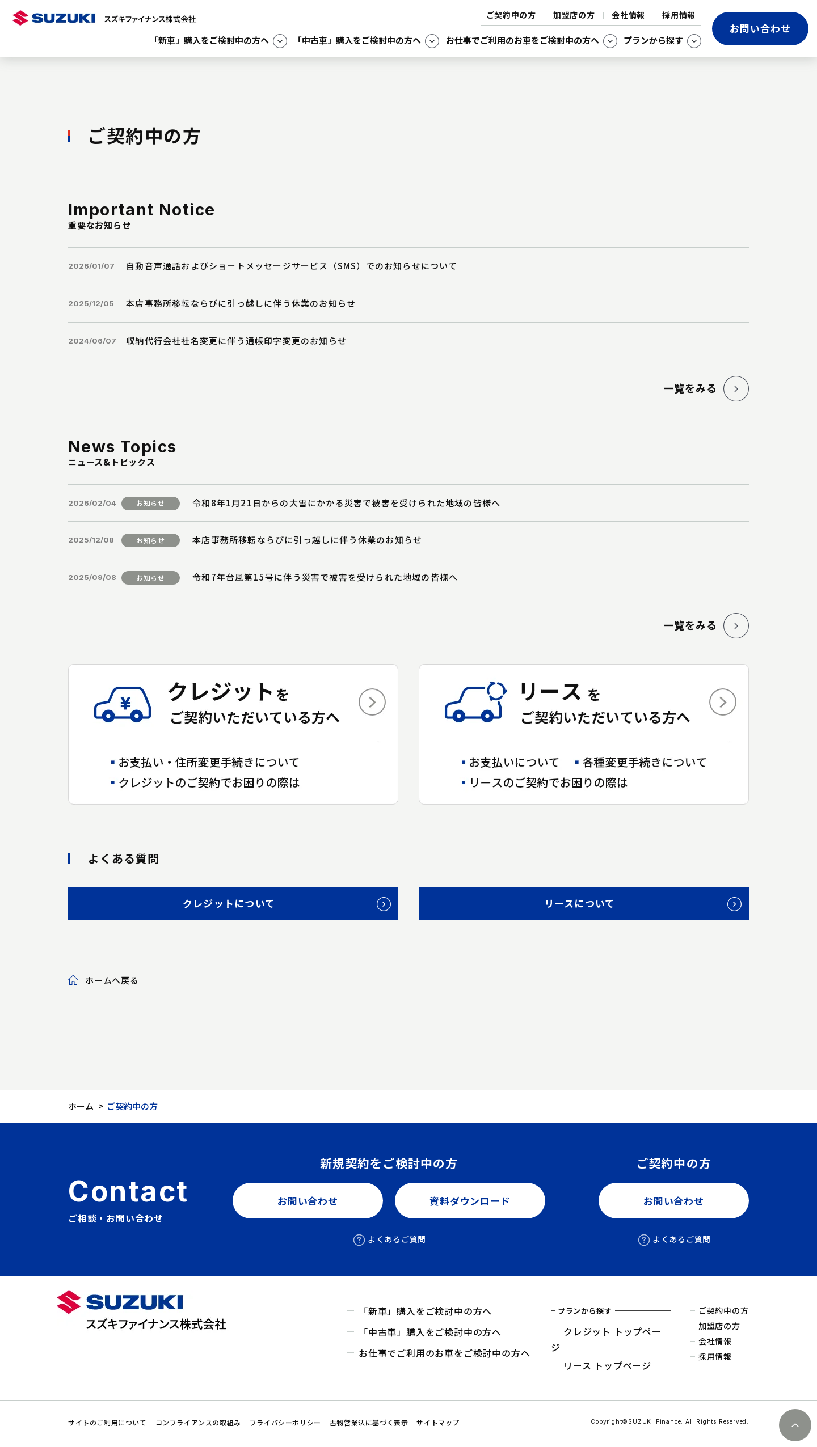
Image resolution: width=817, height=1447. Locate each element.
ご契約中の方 (511, 14)
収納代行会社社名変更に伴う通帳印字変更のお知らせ (236, 340)
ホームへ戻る (112, 980)
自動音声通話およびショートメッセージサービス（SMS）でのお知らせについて (291, 266)
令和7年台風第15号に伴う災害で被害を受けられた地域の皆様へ (325, 577)
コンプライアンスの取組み (198, 1422)
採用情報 (679, 14)
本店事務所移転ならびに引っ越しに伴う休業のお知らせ (241, 303)
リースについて (580, 903)
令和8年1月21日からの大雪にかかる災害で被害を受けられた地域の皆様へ (346, 503)
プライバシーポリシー (285, 1422)
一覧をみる (684, 387)
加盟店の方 (574, 14)
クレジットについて (229, 903)
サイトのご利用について (107, 1422)
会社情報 (628, 14)
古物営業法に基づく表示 (369, 1422)
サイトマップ (438, 1422)
